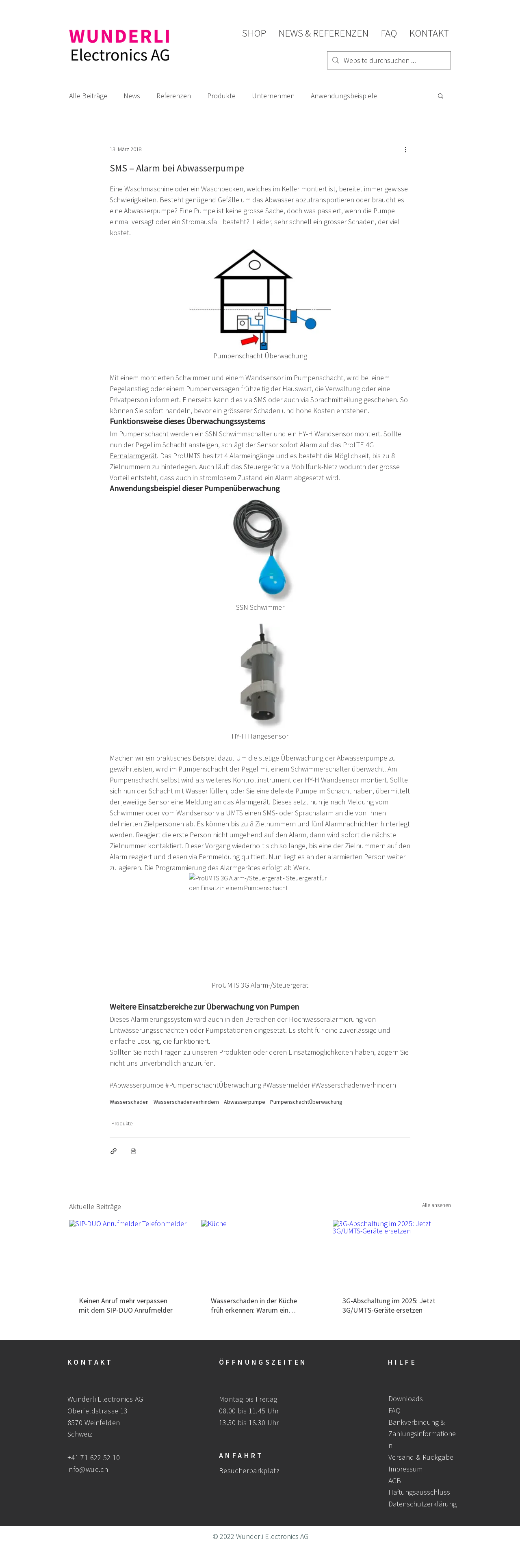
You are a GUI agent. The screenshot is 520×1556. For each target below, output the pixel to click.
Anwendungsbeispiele (344, 95)
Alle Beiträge (88, 95)
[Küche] (260, 1253)
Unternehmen (273, 95)
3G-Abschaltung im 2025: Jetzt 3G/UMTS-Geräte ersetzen (389, 1305)
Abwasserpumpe (244, 1102)
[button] (440, 95)
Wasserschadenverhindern (186, 1102)
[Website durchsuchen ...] (388, 60)
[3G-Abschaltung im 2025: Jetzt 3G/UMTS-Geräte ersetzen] (392, 1253)
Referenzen (173, 95)
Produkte (221, 95)
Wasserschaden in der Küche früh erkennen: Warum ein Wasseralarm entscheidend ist (256, 1305)
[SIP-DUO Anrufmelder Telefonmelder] (128, 1253)
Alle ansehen (436, 1205)
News (132, 95)
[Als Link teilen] (113, 1151)
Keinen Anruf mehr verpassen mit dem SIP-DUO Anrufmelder (126, 1305)
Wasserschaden (129, 1102)
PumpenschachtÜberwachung (306, 1102)
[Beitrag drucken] (133, 1151)
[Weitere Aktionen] (405, 149)
